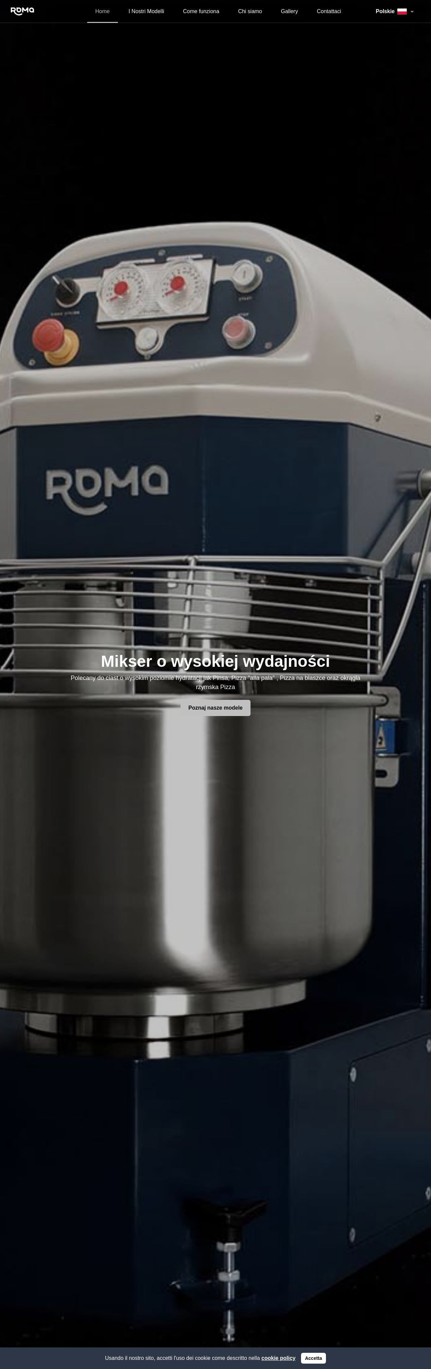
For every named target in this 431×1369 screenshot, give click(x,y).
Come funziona (201, 11)
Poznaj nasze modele (216, 708)
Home (102, 11)
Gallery (289, 11)
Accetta (313, 1358)
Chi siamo (250, 11)
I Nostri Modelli (146, 11)
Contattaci (329, 11)
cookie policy (278, 1358)
